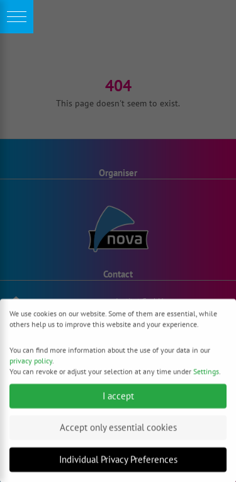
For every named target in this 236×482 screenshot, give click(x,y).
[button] (16, 16)
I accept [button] (118, 399)
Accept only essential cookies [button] (118, 431)
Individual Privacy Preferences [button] (118, 463)
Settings (206, 374)
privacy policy (30, 364)
